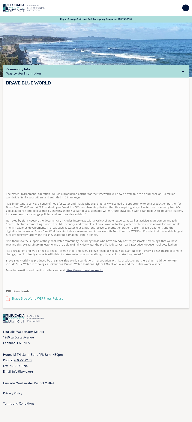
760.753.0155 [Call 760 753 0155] (125, 19)
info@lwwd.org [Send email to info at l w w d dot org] (22, 371)
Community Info (96, 71)
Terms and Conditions (18, 403)
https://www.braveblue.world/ (84, 270)
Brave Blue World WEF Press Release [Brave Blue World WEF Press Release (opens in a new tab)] (37, 298)
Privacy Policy (12, 393)
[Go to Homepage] (24, 8)
